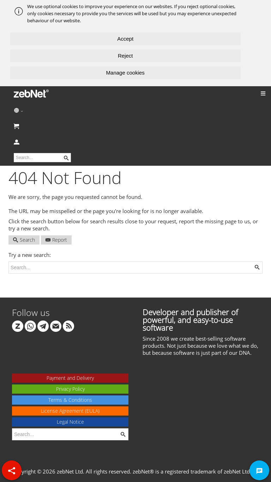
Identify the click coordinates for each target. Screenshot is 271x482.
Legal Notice (70, 421)
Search (24, 239)
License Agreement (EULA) (70, 410)
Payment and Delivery (70, 378)
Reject (125, 56)
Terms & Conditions (70, 399)
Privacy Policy (70, 389)
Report (56, 239)
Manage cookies (125, 73)
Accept (125, 39)
